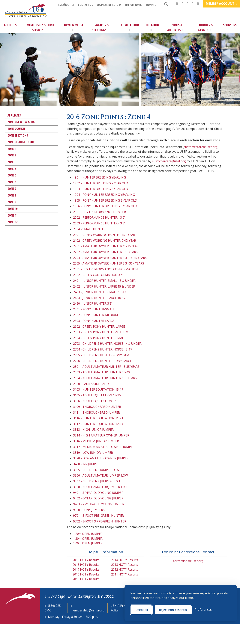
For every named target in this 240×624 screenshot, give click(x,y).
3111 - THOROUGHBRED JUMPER (96, 412)
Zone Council (17, 129)
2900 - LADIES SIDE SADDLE (92, 384)
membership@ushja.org (87, 610)
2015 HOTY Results (86, 579)
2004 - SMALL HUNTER (89, 229)
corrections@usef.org (188, 561)
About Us (10, 27)
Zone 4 (12, 169)
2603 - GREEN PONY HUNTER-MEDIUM (100, 332)
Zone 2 (12, 155)
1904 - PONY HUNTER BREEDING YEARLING (104, 195)
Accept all (141, 610)
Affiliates (14, 115)
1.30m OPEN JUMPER (88, 539)
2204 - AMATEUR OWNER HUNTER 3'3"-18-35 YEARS (110, 258)
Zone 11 (12, 215)
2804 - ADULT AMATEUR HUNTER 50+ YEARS (105, 378)
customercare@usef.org (201, 147)
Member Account (221, 3)
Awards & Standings (100, 27)
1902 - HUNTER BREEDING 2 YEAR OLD (100, 183)
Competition (130, 27)
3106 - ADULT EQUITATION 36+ (95, 401)
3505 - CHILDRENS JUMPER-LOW (96, 470)
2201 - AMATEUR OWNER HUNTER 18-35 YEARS (106, 246)
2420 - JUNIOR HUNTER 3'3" (92, 303)
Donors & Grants (205, 27)
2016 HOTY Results (86, 574)
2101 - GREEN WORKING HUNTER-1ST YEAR (104, 235)
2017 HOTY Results (86, 569)
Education (152, 27)
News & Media (73, 27)
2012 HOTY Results (124, 569)
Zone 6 (12, 182)
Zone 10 (12, 209)
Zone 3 (12, 162)
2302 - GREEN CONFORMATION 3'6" (98, 275)
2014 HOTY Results (124, 560)
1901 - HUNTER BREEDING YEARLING (99, 177)
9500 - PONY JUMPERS (89, 510)
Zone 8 (12, 195)
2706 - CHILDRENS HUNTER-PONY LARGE (102, 361)
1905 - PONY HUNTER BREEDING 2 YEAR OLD (105, 200)
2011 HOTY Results (124, 574)
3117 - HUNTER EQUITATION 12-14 (98, 424)
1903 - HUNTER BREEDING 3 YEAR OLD (100, 189)
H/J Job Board (133, 5)
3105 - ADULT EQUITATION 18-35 (97, 395)
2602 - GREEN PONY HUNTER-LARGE (99, 326)
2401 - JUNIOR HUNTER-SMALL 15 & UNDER (104, 281)
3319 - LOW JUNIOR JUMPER (93, 453)
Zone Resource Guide (21, 142)
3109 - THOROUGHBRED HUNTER (97, 407)
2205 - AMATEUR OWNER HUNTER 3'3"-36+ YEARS (108, 263)
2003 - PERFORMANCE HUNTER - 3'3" (99, 223)
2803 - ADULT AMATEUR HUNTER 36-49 (101, 372)
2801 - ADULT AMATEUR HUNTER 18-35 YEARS (106, 367)
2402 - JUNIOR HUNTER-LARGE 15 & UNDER (104, 286)
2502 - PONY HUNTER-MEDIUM (95, 315)
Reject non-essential (173, 610)
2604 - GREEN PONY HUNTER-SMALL (99, 338)
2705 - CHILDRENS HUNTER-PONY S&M (101, 355)
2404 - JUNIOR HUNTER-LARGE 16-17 (99, 298)
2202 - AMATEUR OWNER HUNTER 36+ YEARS (105, 252)
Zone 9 (12, 202)
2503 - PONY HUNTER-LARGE (93, 321)
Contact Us (85, 5)
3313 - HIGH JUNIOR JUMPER (93, 429)
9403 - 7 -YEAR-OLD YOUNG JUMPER (98, 504)
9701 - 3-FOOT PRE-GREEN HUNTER (98, 515)
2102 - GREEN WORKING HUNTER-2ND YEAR (104, 240)
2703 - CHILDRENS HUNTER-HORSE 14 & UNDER (107, 344)
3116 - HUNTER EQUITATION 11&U (98, 418)
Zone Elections (18, 135)
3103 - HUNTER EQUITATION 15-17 (98, 389)
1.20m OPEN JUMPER (88, 534)
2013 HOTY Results (124, 565)
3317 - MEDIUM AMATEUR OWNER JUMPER (103, 447)
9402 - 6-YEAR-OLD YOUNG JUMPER (98, 498)
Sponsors (230, 25)
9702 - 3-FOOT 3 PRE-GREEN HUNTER (99, 521)
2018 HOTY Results (86, 565)
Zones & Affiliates (175, 27)
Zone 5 (12, 175)
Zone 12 (12, 222)
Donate (151, 5)
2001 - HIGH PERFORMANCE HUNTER (99, 212)
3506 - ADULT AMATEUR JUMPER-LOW (100, 475)
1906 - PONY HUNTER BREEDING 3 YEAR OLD (105, 206)
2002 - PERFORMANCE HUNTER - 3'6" (99, 217)
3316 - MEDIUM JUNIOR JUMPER (96, 441)
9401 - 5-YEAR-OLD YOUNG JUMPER (98, 493)
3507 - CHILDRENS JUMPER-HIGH (96, 481)
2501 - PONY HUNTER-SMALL (94, 309)
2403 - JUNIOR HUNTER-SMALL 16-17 (99, 292)
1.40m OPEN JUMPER (88, 543)
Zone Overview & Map (22, 122)
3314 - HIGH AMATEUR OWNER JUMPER (101, 435)
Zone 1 (12, 149)
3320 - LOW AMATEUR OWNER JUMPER (100, 458)
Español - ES (66, 5)
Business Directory (109, 5)
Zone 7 (12, 189)
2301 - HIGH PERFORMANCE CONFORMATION (105, 269)
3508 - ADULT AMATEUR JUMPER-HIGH (101, 487)
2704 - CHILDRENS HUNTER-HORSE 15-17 (102, 349)
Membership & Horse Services (41, 27)
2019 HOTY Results (86, 560)
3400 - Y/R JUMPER (86, 464)
